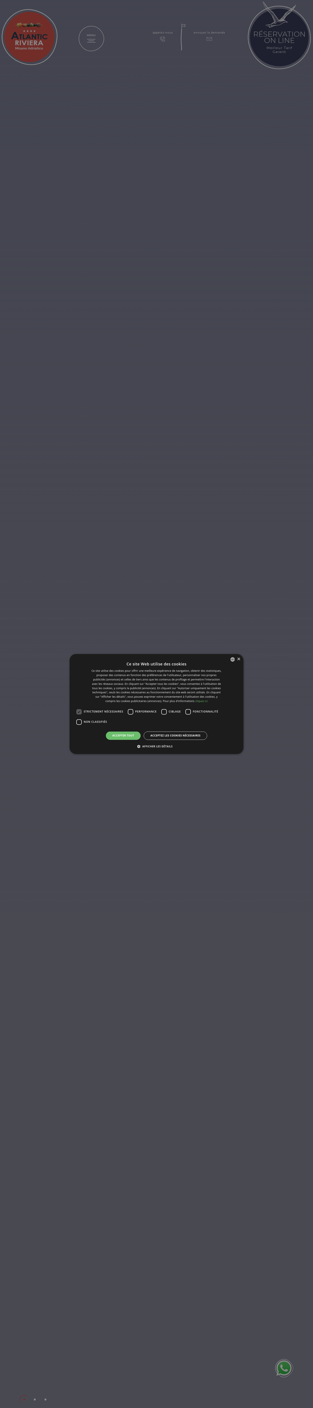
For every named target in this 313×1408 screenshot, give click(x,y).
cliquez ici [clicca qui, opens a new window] (201, 701)
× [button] (238, 659)
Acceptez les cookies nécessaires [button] (175, 735)
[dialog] (156, 704)
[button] (156, 746)
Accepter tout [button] (123, 735)
